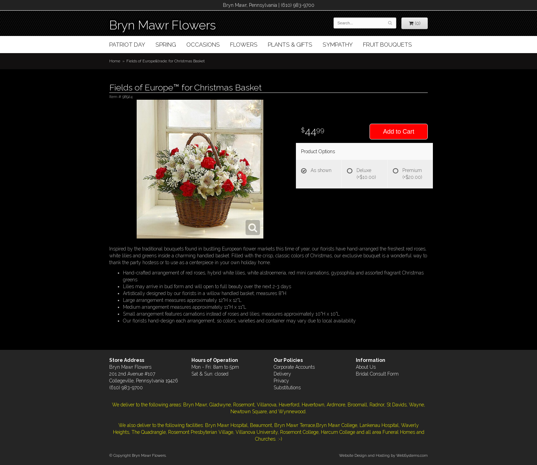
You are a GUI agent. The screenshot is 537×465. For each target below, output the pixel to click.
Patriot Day (127, 44)
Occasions (203, 44)
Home (114, 61)
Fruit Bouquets (387, 44)
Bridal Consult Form (377, 374)
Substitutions (287, 387)
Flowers (244, 44)
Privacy (281, 380)
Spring (165, 44)
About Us (366, 367)
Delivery (282, 374)
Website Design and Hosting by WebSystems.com (383, 455)
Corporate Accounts (294, 367)
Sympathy (338, 44)
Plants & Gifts (290, 44)
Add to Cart (398, 131)
